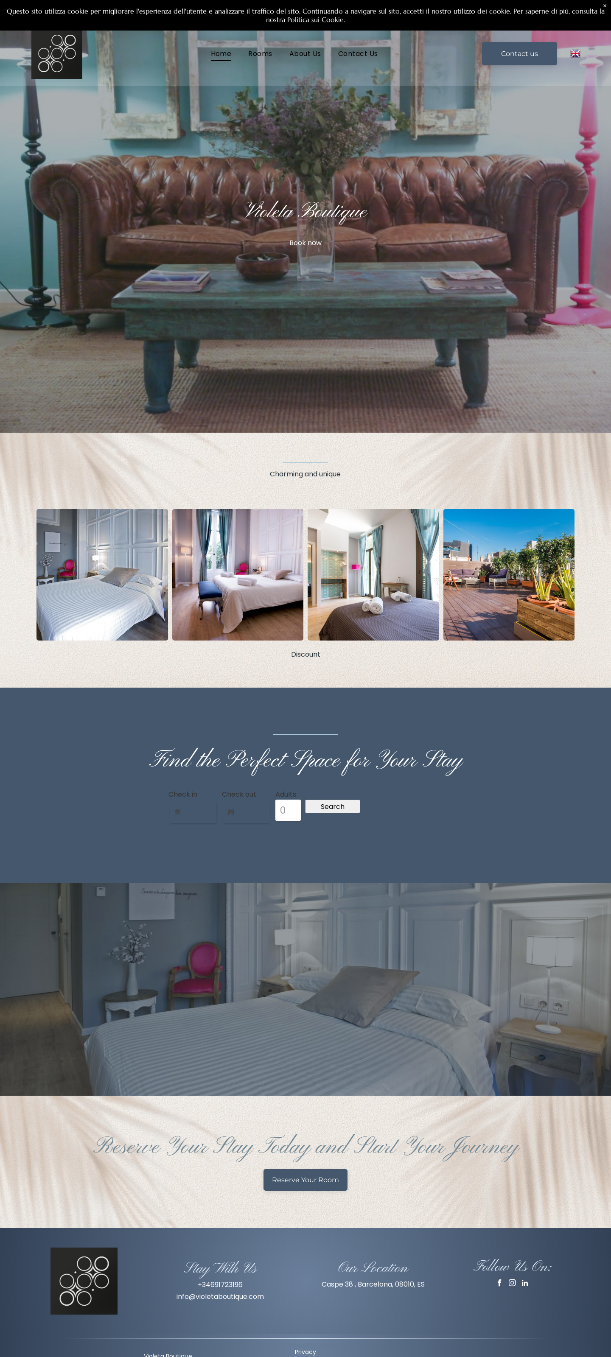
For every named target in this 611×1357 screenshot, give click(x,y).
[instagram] (512, 1284)
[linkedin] (525, 1284)
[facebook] (499, 1284)
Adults (285, 794)
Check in (182, 794)
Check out (239, 794)
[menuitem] (221, 53)
